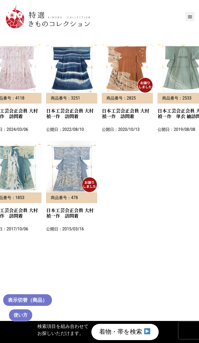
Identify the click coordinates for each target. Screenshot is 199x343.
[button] (190, 16)
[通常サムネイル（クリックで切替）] (29, 299)
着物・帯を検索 (124, 331)
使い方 (21, 315)
